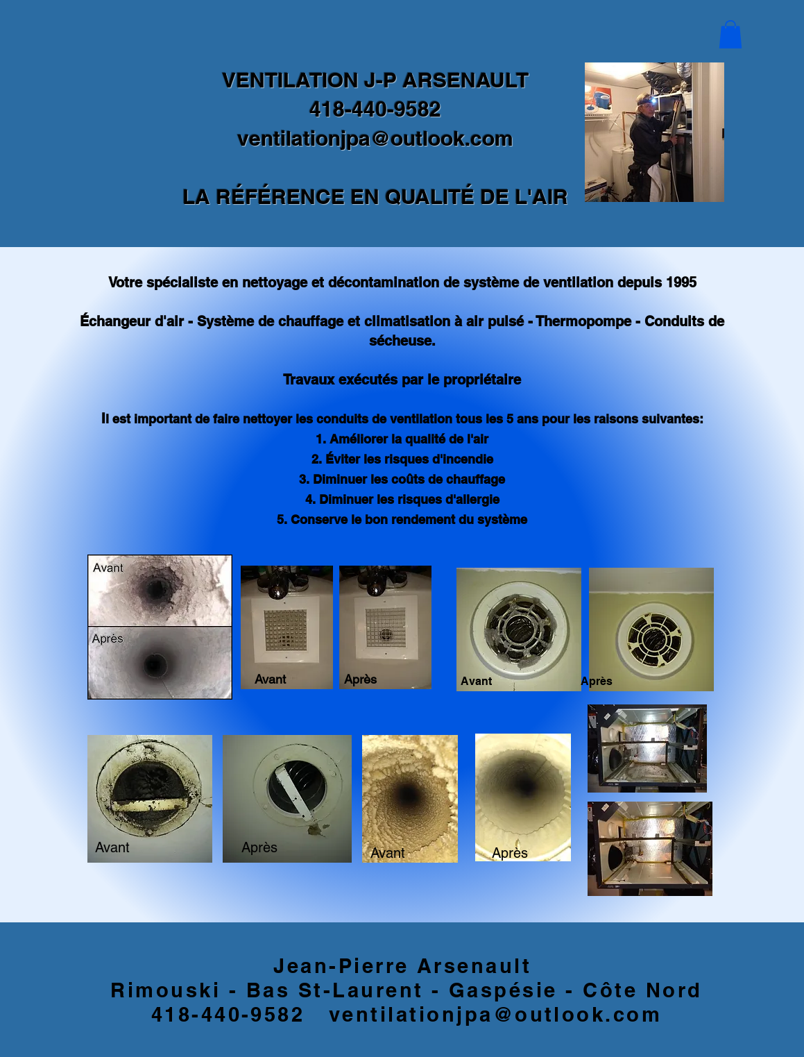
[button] (730, 34)
